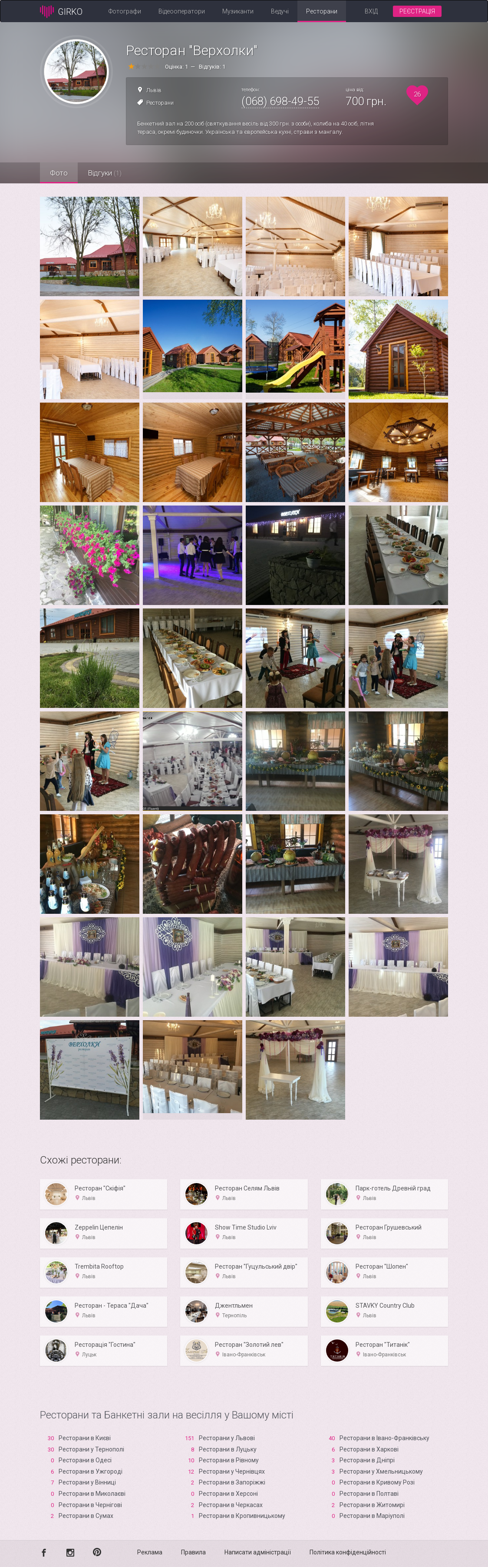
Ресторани (321, 11)
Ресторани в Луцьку (228, 1449)
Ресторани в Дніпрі (367, 1460)
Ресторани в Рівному (229, 1460)
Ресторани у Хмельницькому (381, 1471)
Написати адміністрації (257, 1552)
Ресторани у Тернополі (91, 1449)
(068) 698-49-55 (280, 101)
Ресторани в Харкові (369, 1449)
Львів (154, 90)
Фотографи (125, 11)
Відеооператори (181, 11)
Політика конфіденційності (348, 1552)
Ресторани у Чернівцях (232, 1471)
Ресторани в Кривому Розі (377, 1482)
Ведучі (280, 11)
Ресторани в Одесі (85, 1460)
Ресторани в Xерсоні (228, 1493)
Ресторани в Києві (85, 1438)
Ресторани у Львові (227, 1438)
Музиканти (238, 11)
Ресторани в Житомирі (372, 1504)
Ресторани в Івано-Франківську (384, 1438)
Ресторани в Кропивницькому (242, 1515)
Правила (193, 1552)
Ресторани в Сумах (86, 1515)
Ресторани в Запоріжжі (232, 1482)
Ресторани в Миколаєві (92, 1493)
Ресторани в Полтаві (369, 1493)
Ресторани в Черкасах (231, 1504)
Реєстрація (417, 11)
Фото (60, 173)
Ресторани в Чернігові (90, 1504)
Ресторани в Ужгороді (90, 1471)
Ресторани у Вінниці (87, 1482)
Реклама (149, 1552)
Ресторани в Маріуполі (372, 1515)
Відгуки (107, 173)
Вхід (371, 11)
